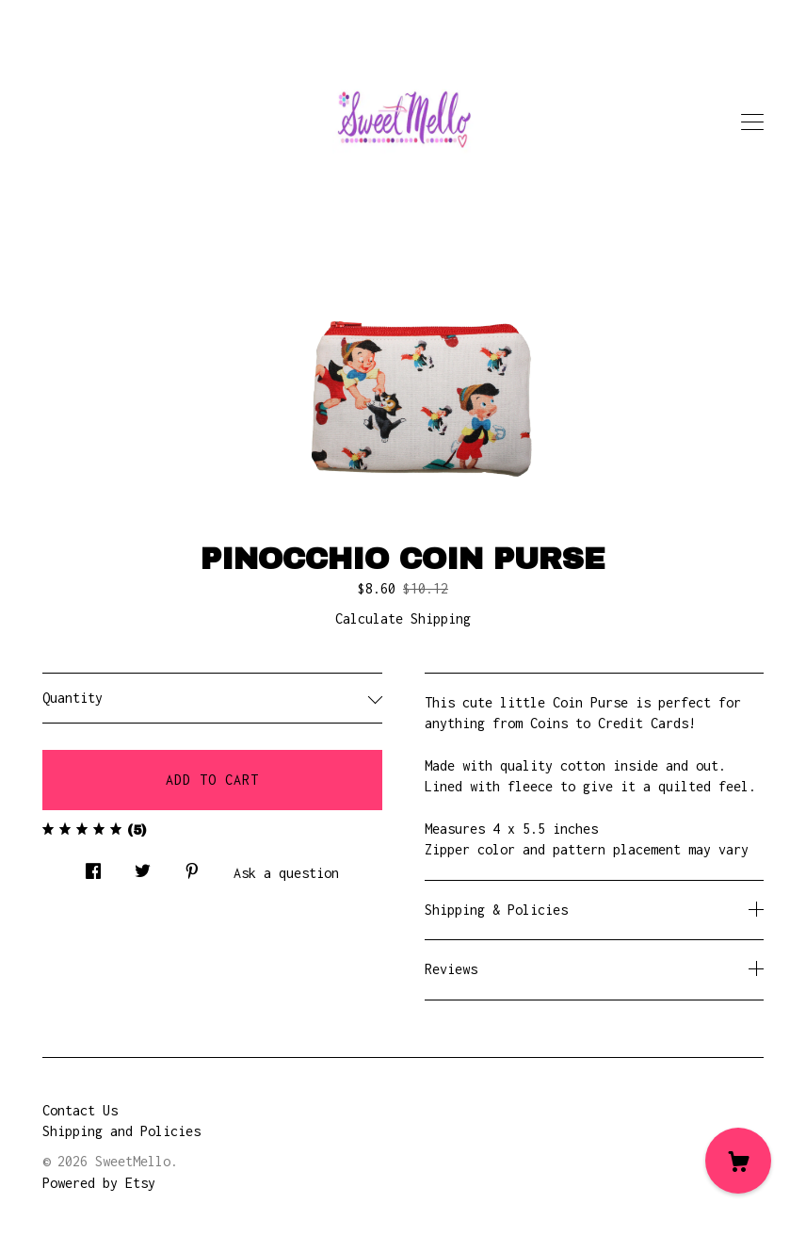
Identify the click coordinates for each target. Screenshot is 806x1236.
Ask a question (286, 873)
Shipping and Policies (121, 1131)
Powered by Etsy (98, 1183)
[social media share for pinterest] (192, 866)
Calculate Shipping (403, 618)
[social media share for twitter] (143, 866)
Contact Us (80, 1110)
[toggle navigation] (752, 122)
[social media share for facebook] (93, 866)
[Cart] (738, 1161)
